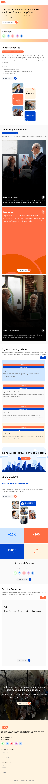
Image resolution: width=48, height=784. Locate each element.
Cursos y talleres (5, 757)
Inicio (2, 765)
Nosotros (3, 767)
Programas (4, 755)
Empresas (3, 772)
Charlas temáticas (5, 752)
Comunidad (4, 770)
